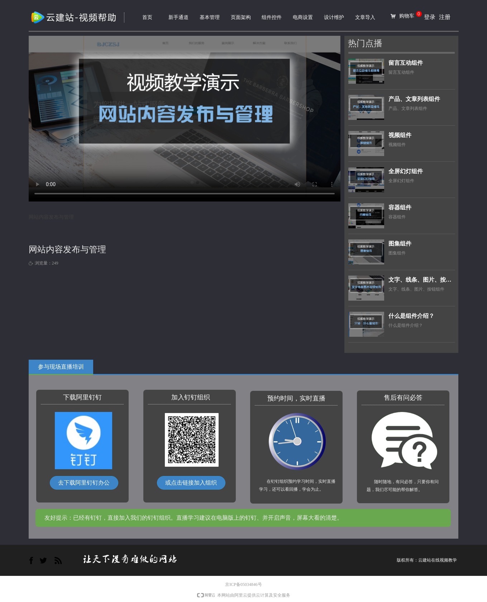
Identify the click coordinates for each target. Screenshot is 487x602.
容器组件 (399, 207)
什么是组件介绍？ (411, 316)
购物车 (406, 16)
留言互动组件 (405, 63)
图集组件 (399, 244)
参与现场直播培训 (61, 367)
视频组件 (399, 135)
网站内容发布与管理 (184, 119)
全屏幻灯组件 (405, 171)
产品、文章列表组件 (414, 99)
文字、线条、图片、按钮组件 (420, 280)
